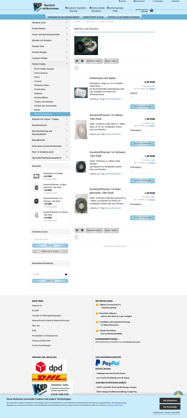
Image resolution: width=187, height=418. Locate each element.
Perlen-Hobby (39, 64)
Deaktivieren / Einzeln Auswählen (166, 412)
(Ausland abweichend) (113, 99)
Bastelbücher (38, 140)
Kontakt (35, 310)
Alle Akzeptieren (170, 400)
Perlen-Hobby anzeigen (44, 69)
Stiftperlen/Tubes (41, 85)
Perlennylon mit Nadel (102, 78)
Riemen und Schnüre (43, 114)
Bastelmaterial (39, 125)
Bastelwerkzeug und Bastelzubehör (42, 132)
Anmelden (50, 281)
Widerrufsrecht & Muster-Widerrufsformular (51, 320)
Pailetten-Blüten (41, 97)
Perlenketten (39, 89)
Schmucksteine (41, 73)
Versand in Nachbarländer (63, 17)
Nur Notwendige (170, 407)
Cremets (38, 81)
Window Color (39, 22)
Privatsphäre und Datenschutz (45, 336)
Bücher (37, 110)
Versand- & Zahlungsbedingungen (46, 315)
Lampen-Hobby (39, 58)
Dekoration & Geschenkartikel (46, 146)
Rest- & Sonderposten (43, 152)
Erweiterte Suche (50, 251)
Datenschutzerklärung (114, 405)
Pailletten (38, 93)
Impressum (37, 305)
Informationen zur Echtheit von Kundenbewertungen (117, 342)
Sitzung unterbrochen (41, 340)
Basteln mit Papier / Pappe (45, 119)
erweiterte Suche (93, 17)
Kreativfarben (39, 28)
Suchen (50, 245)
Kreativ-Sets (38, 46)
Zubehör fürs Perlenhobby (45, 106)
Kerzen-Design (39, 52)
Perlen (37, 77)
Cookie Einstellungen (41, 345)
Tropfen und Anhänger (43, 102)
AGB (34, 330)
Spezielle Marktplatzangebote (47, 157)
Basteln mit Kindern (42, 40)
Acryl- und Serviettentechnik (46, 34)
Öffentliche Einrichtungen (124, 17)
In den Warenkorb (142, 107)
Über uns (36, 325)
